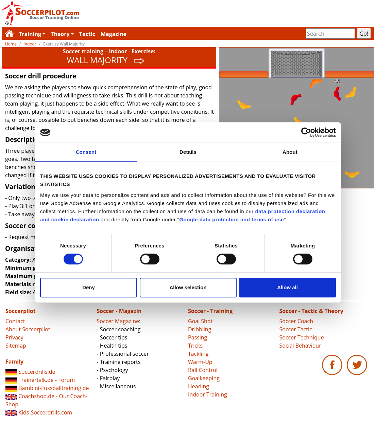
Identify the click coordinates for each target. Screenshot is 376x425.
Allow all (287, 287)
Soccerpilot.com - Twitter (357, 365)
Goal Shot (200, 321)
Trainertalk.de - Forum (40, 380)
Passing (197, 337)
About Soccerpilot (27, 329)
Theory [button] (60, 34)
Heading (198, 386)
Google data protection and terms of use (231, 219)
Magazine (113, 34)
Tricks (195, 345)
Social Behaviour (300, 345)
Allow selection (187, 287)
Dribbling (199, 329)
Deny (88, 287)
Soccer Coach (296, 321)
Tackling (198, 353)
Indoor (29, 44)
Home (11, 44)
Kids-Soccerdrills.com (38, 412)
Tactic (87, 34)
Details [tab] (188, 152)
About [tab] (290, 152)
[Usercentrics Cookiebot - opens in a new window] (306, 132)
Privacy (14, 337)
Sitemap (15, 345)
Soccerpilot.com (95, 13)
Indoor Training (207, 394)
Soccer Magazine (118, 321)
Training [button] (30, 34)
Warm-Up (200, 362)
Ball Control (203, 370)
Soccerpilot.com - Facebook (332, 365)
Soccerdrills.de (30, 371)
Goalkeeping (204, 378)
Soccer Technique (301, 337)
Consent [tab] (86, 152)
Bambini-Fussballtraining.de (47, 388)
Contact (15, 321)
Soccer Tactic (295, 329)
